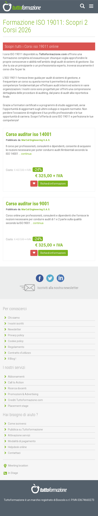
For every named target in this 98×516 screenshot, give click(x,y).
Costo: (9, 169)
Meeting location (15, 465)
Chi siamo (14, 317)
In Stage (10, 472)
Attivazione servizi (19, 435)
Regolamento (16, 346)
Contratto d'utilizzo (19, 352)
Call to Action (16, 382)
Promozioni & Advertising (23, 394)
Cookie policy (16, 341)
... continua (25, 153)
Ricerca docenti (17, 388)
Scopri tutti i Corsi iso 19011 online (32, 46)
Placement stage (18, 405)
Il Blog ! (12, 358)
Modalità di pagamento (22, 441)
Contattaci (14, 452)
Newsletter (14, 329)
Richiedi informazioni (53, 183)
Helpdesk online (17, 447)
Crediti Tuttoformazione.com (25, 400)
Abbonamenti (16, 376)
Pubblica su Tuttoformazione (25, 429)
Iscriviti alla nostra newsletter (49, 288)
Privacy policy (16, 335)
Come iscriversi (17, 423)
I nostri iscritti (16, 323)
